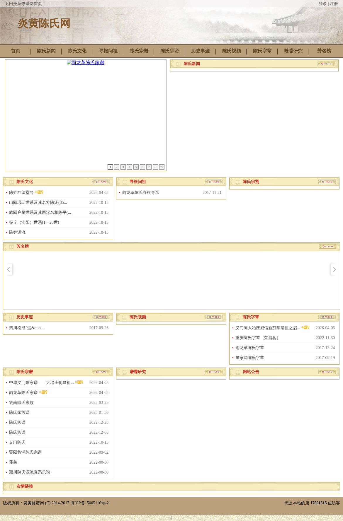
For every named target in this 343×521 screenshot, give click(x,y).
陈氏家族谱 (19, 412)
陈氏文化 (77, 50)
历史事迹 (200, 50)
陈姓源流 (17, 232)
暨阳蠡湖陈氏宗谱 (25, 452)
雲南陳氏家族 (21, 402)
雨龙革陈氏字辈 (249, 348)
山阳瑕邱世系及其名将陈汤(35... (38, 202)
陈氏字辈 (262, 50)
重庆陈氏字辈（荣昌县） (258, 338)
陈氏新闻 (46, 50)
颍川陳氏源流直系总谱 (29, 472)
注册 (334, 3)
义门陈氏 (17, 442)
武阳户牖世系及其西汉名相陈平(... (40, 212)
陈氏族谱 (17, 422)
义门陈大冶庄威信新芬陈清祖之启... (272, 327)
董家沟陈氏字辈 (249, 358)
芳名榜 (324, 50)
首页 (15, 50)
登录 (323, 3)
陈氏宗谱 (139, 50)
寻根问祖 (108, 50)
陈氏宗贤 (169, 50)
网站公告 (251, 372)
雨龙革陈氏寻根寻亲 (140, 192)
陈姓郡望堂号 (26, 192)
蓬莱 (13, 462)
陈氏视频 (231, 50)
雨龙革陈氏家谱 (28, 392)
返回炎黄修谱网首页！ (25, 3)
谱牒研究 (293, 50)
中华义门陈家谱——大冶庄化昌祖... (46, 382)
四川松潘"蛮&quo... (26, 328)
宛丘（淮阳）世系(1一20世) (34, 222)
